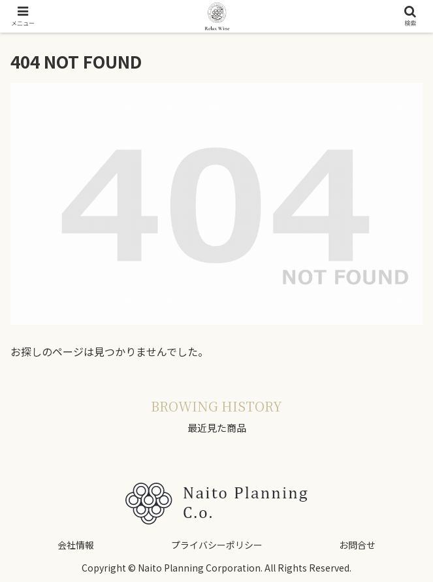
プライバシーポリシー (217, 544)
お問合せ (357, 544)
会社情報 (75, 544)
